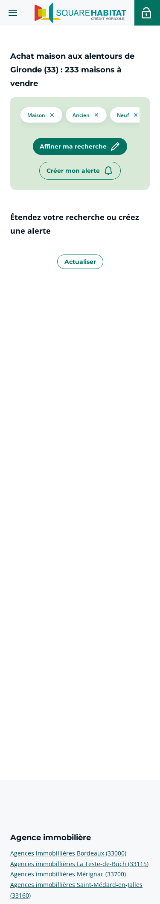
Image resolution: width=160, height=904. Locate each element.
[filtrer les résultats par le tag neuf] (128, 115)
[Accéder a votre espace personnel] (147, 13)
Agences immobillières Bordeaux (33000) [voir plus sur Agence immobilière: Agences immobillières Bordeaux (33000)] (68, 853)
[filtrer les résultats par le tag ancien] (86, 115)
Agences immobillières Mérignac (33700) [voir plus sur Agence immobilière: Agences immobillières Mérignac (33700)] (68, 874)
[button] (41, 114)
